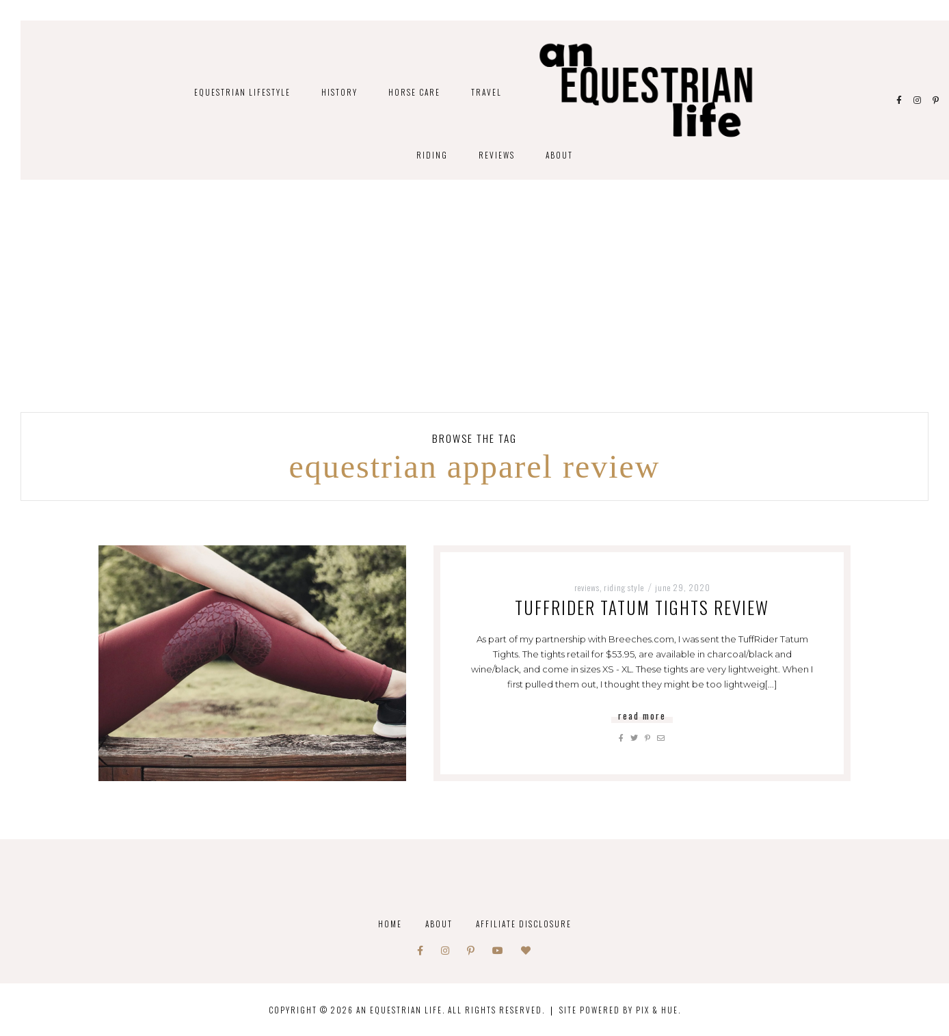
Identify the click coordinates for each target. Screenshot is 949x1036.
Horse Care (414, 92)
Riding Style (624, 587)
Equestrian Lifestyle (242, 92)
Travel (486, 92)
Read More (642, 715)
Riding (432, 155)
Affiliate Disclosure (524, 923)
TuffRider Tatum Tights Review (642, 607)
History (339, 92)
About (559, 155)
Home (390, 923)
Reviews (497, 155)
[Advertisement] (474, 309)
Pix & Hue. (658, 1009)
